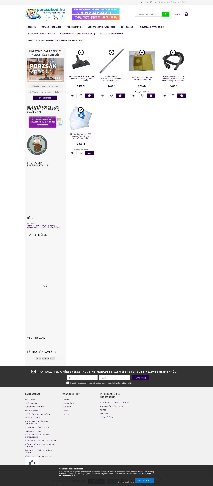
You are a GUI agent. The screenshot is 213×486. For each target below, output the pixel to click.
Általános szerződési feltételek (114, 403)
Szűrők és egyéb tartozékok (37, 414)
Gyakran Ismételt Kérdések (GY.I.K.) (77, 34)
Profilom (66, 407)
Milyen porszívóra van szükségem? (40, 441)
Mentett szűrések (179, 2)
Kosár (65, 410)
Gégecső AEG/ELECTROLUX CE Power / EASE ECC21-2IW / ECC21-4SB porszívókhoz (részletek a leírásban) (173, 79)
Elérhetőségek (106, 417)
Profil (147, 2)
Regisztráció (68, 403)
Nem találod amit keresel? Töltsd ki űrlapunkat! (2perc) (56, 40)
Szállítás (104, 414)
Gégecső (32, 27)
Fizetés (103, 410)
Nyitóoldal (30, 399)
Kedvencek (161, 2)
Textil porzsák (31, 410)
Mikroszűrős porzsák (34, 407)
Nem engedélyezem (126, 482)
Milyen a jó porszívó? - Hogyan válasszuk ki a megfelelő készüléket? (44, 226)
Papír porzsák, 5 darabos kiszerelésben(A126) (142, 78)
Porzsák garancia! (33, 431)
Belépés (135, 2)
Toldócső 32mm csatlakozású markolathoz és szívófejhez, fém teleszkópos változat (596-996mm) (111, 80)
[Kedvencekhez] (81, 96)
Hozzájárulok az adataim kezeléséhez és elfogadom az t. (101, 383)
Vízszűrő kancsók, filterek (41, 34)
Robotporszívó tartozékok (101, 27)
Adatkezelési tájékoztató (111, 406)
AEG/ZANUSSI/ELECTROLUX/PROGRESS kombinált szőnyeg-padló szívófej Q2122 (85, 78)
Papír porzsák (31, 403)
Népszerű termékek (33, 418)
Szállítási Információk (111, 34)
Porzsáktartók (74, 27)
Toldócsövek (127, 27)
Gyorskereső (45, 98)
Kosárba (89, 96)
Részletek (72, 96)
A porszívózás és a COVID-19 (37, 427)
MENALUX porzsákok (51, 27)
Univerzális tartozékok (152, 27)
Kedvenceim (67, 414)
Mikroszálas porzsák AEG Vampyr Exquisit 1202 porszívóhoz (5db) (80, 136)
